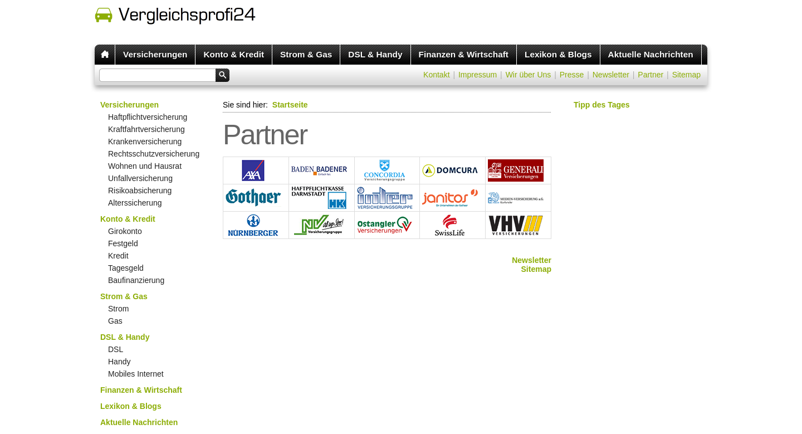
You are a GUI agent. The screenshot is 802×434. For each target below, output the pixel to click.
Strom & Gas (306, 54)
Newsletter (611, 74)
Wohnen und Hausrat (145, 166)
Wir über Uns (528, 74)
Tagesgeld (126, 268)
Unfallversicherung (140, 178)
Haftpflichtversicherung (147, 117)
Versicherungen (155, 54)
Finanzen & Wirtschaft (463, 54)
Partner (650, 74)
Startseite (290, 104)
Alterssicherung (135, 202)
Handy (119, 361)
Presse (572, 74)
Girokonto (125, 231)
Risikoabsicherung (140, 190)
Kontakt (436, 74)
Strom (118, 308)
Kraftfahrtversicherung (146, 129)
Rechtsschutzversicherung (153, 153)
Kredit (118, 255)
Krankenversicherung (145, 141)
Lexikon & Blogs (558, 54)
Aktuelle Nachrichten (650, 54)
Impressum (477, 74)
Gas (115, 320)
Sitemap (686, 74)
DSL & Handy (375, 54)
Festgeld (123, 243)
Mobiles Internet (136, 373)
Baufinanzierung (136, 280)
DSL (115, 349)
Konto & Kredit (233, 54)
